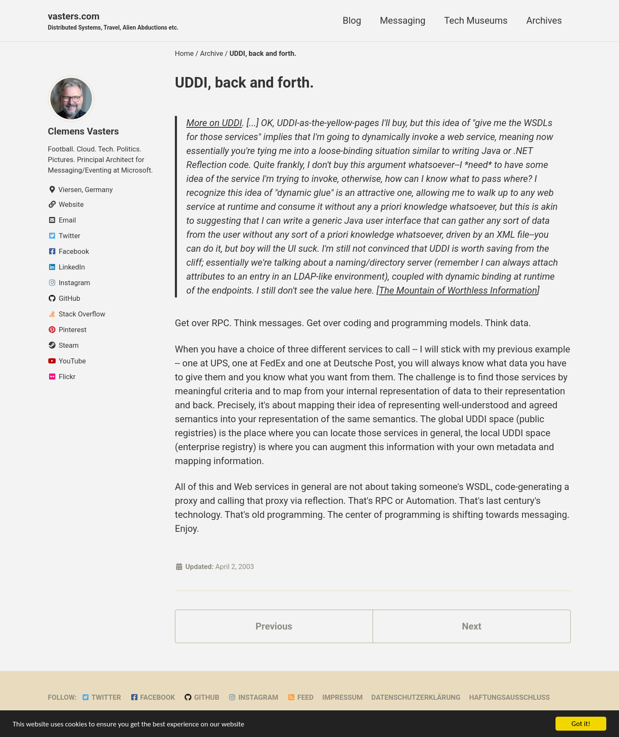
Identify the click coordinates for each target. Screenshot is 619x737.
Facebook (152, 697)
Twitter (101, 697)
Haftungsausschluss (509, 697)
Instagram (253, 697)
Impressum (342, 697)
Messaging (403, 20)
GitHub (201, 697)
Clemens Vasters (83, 131)
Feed (300, 697)
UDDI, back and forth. (244, 82)
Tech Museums (476, 20)
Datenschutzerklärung (415, 697)
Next (471, 626)
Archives (544, 20)
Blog (352, 20)
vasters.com (113, 21)
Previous (274, 626)
